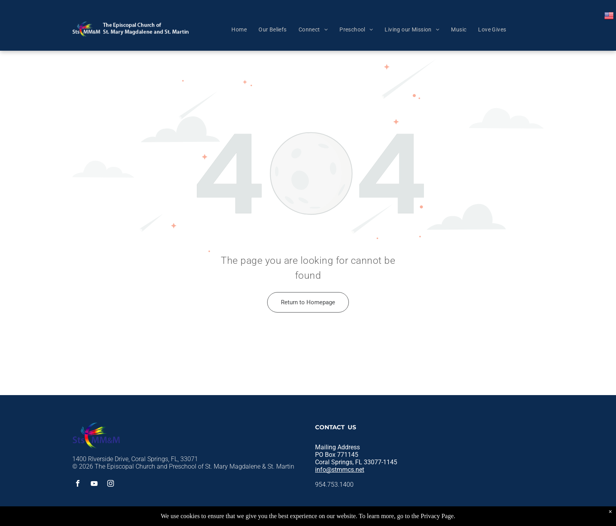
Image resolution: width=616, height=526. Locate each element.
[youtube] (94, 484)
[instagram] (110, 484)
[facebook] (77, 484)
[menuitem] (239, 29)
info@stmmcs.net (339, 469)
